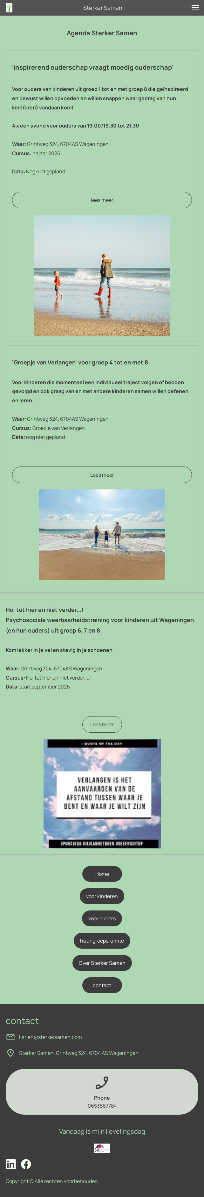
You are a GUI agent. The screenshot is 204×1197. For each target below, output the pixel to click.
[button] (195, 7)
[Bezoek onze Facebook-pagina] (26, 1164)
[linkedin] (11, 1164)
